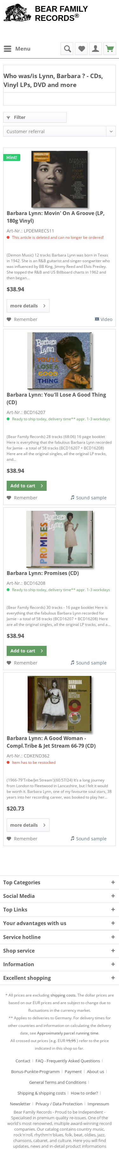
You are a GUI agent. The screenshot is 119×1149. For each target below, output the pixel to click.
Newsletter (20, 1104)
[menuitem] (17, 48)
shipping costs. (63, 995)
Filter (16, 117)
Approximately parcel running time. (68, 1033)
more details (27, 305)
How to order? (84, 1093)
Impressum (98, 1104)
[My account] (95, 48)
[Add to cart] (27, 486)
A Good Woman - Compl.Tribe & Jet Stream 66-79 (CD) (51, 742)
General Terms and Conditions (57, 1082)
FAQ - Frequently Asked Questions (68, 1061)
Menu (17, 48)
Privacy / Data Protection (59, 1104)
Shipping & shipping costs (41, 1093)
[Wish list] (81, 48)
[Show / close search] (67, 48)
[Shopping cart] (109, 48)
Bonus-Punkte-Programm (35, 1071)
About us (95, 1071)
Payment (73, 1071)
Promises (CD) (43, 573)
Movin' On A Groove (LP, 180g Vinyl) (56, 217)
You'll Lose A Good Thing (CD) (56, 398)
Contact (23, 1061)
